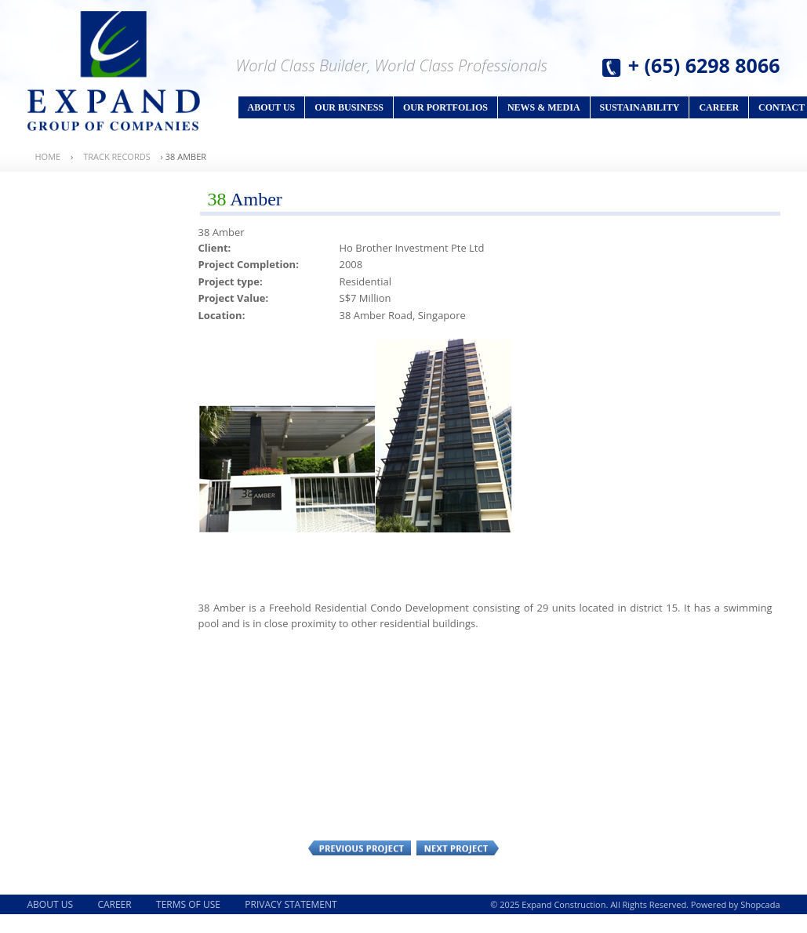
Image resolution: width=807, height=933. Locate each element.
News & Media (543, 107)
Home (48, 156)
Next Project (457, 847)
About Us (272, 107)
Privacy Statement (290, 904)
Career (719, 107)
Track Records (117, 156)
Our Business (349, 107)
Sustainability (640, 107)
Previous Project (359, 847)
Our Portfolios (445, 107)
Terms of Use (188, 904)
